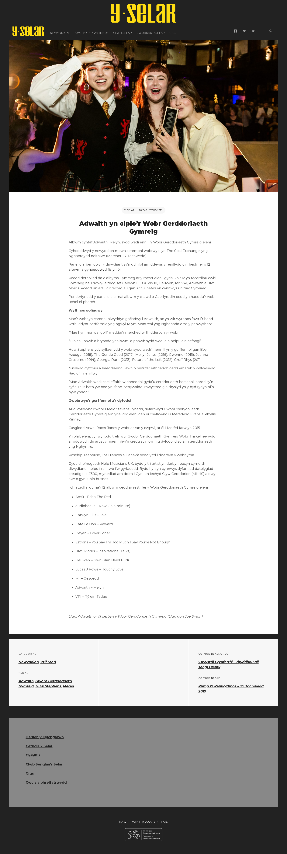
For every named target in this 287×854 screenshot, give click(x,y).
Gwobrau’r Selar (151, 31)
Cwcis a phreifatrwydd (46, 782)
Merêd (68, 686)
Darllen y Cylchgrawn (45, 737)
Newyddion (59, 31)
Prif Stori (48, 662)
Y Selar (129, 210)
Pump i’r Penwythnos (91, 31)
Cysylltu (33, 755)
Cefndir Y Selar (39, 746)
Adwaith (26, 681)
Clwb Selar (122, 31)
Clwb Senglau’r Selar (44, 764)
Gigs (172, 31)
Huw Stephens (48, 686)
